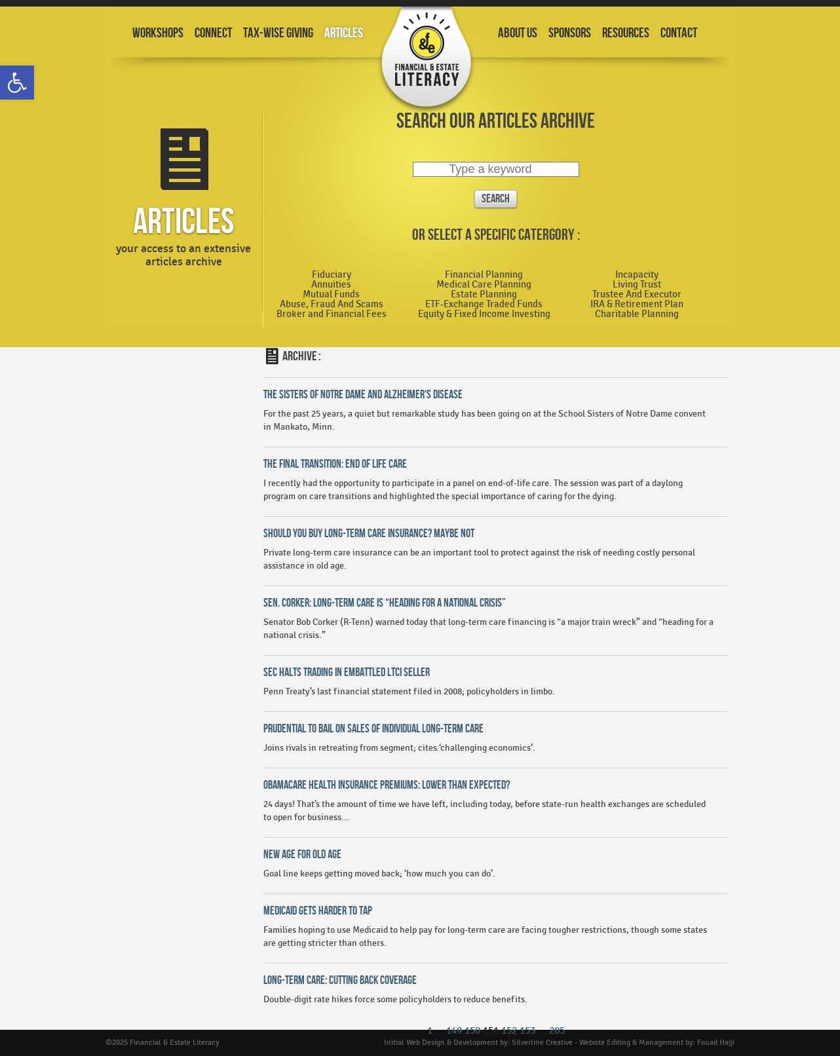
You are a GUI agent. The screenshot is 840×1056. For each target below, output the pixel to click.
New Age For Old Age (302, 854)
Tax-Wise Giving (278, 33)
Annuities (331, 285)
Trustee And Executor (636, 295)
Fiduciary (331, 275)
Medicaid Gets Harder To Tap (317, 911)
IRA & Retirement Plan (636, 304)
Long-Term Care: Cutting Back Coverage (340, 980)
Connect (213, 33)
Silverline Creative (542, 1042)
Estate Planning (484, 295)
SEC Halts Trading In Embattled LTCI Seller (346, 672)
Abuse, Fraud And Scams (331, 304)
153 (527, 1030)
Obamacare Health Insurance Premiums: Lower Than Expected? (386, 785)
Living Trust (637, 285)
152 (509, 1030)
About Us (517, 33)
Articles (343, 33)
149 (454, 1030)
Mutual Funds (331, 295)
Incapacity (637, 275)
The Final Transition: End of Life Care (335, 464)
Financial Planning (484, 275)
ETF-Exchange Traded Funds (484, 304)
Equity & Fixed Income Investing (484, 314)
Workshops (157, 33)
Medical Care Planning (483, 285)
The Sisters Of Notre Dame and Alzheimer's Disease (363, 395)
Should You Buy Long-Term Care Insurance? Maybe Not (368, 533)
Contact (678, 33)
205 (557, 1030)
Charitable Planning (637, 314)
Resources (625, 33)
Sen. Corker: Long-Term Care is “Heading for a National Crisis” (384, 603)
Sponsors (569, 33)
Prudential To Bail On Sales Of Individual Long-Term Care (373, 729)
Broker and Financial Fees (332, 314)
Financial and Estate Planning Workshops (426, 61)
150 (472, 1030)
